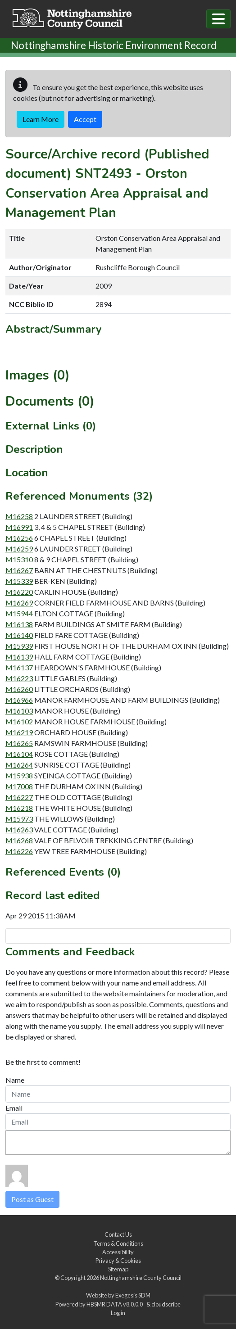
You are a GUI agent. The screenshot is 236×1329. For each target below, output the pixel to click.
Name (14, 1080)
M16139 (19, 656)
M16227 (19, 797)
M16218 (19, 808)
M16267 (19, 570)
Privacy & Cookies (118, 1260)
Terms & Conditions (118, 1243)
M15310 (19, 559)
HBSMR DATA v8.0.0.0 (115, 1304)
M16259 (19, 548)
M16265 (19, 743)
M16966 (19, 700)
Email (14, 1107)
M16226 (19, 851)
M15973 (19, 818)
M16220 (19, 592)
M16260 (19, 689)
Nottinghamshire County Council (141, 1277)
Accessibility (118, 1252)
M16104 (19, 754)
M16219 (19, 732)
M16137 (19, 667)
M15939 (19, 646)
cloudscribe (166, 1304)
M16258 (19, 516)
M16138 (19, 624)
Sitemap (118, 1269)
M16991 (19, 527)
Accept (85, 119)
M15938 (19, 775)
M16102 (19, 721)
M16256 (19, 537)
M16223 (19, 678)
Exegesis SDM (132, 1295)
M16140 (19, 635)
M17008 (19, 786)
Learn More (41, 119)
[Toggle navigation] (218, 18)
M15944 (19, 613)
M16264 (19, 764)
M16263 (19, 829)
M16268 (19, 840)
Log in (118, 1312)
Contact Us (118, 1234)
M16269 (19, 602)
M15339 (19, 581)
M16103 (19, 710)
